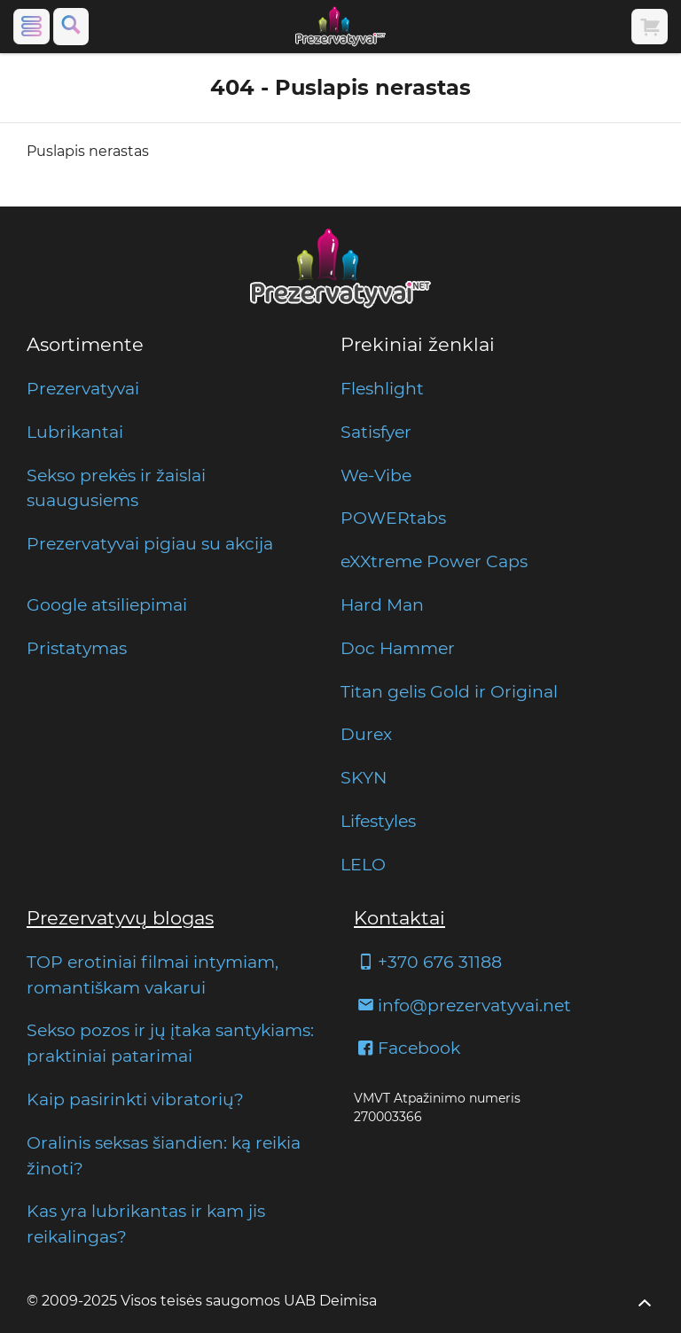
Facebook (407, 1047)
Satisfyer (375, 431)
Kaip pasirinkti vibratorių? (135, 1099)
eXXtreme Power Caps (434, 561)
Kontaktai (399, 918)
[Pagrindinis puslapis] (340, 26)
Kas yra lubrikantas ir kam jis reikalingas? (146, 1223)
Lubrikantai (75, 431)
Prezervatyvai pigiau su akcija (150, 543)
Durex (366, 733)
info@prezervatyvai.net (462, 1005)
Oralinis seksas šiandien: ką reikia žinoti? (164, 1155)
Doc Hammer (397, 648)
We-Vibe (375, 475)
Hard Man (382, 604)
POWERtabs (393, 517)
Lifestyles (378, 820)
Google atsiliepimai (107, 604)
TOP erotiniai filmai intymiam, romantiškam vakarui (152, 974)
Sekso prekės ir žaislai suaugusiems (116, 487)
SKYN (363, 777)
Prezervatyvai (83, 388)
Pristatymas (77, 648)
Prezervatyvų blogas (120, 918)
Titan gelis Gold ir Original (449, 691)
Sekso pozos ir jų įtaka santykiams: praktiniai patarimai (170, 1042)
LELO (363, 864)
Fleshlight (382, 388)
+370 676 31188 (428, 961)
